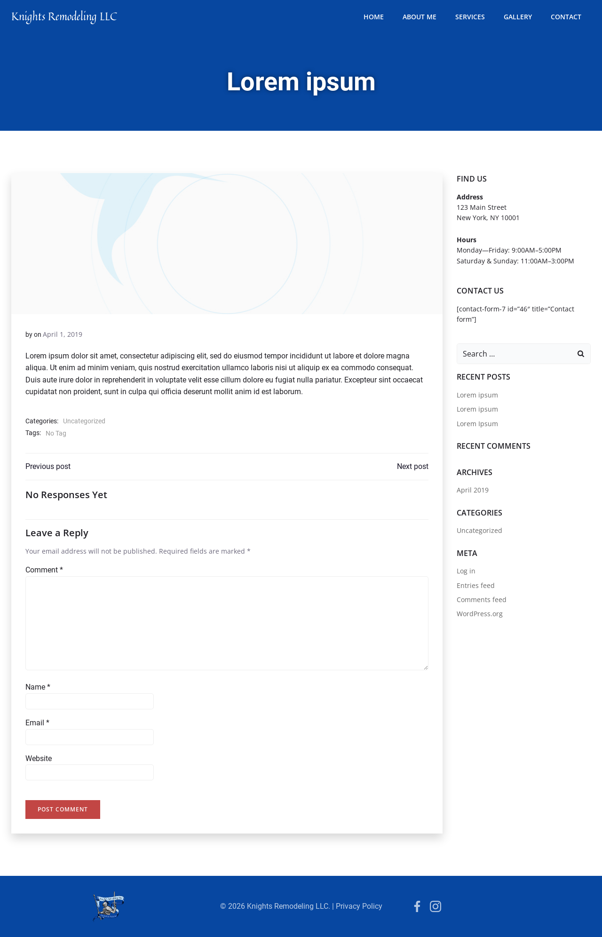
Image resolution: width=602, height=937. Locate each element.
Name (37, 687)
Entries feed (476, 585)
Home (374, 16)
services (470, 16)
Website (38, 758)
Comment (44, 569)
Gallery (518, 16)
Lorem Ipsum (477, 423)
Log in (466, 570)
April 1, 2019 (62, 334)
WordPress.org (480, 613)
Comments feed (482, 599)
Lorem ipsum (477, 394)
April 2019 (473, 489)
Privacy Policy (359, 906)
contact (566, 16)
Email (37, 722)
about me (419, 16)
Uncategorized (84, 421)
